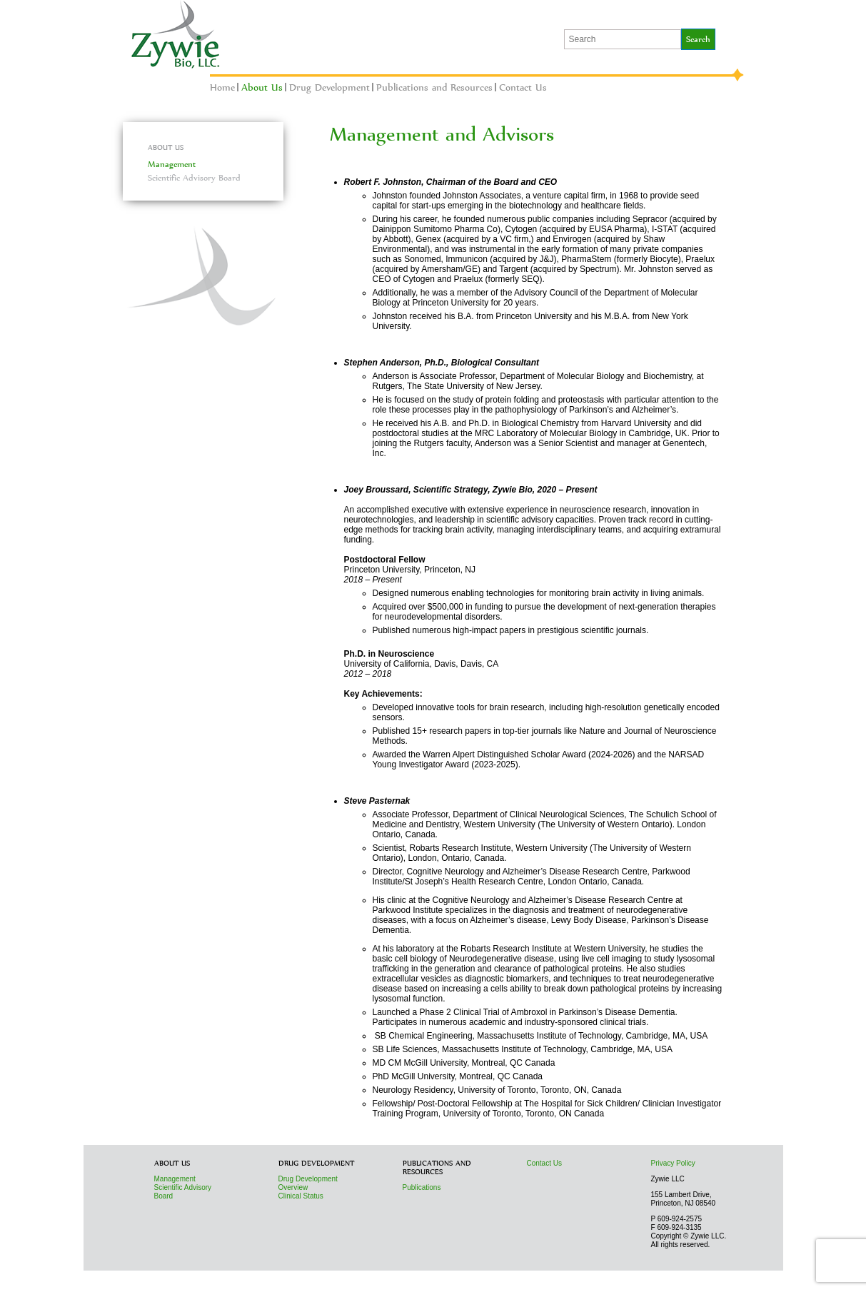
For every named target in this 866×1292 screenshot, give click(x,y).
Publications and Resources (434, 87)
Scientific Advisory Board (194, 178)
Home (222, 87)
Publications (422, 1187)
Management (172, 164)
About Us (262, 87)
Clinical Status (300, 1196)
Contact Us (523, 87)
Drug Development (329, 87)
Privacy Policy (673, 1163)
